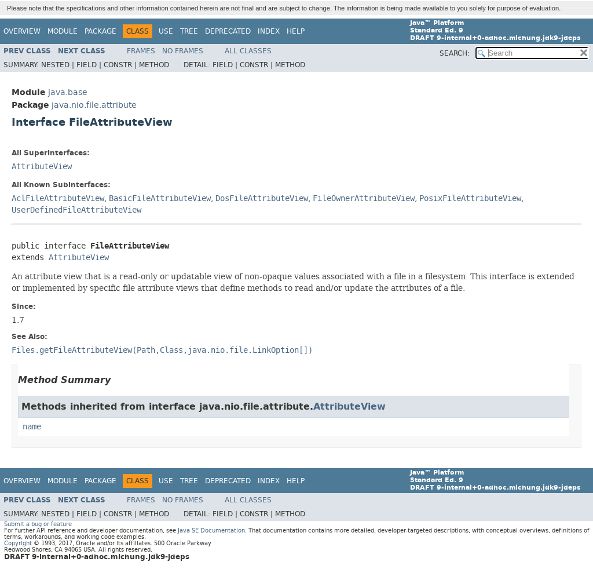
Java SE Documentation (211, 530)
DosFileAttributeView (261, 198)
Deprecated (228, 31)
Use (166, 31)
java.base (67, 92)
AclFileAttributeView (58, 198)
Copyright (18, 543)
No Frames (182, 51)
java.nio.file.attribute (94, 105)
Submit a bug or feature (38, 524)
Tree (189, 31)
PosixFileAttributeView (470, 198)
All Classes (248, 51)
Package (100, 31)
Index (269, 31)
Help (296, 31)
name (32, 427)
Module (62, 31)
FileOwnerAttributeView (364, 198)
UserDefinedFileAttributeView (76, 210)
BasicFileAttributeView (160, 198)
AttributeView (42, 167)
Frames (141, 51)
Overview (22, 31)
